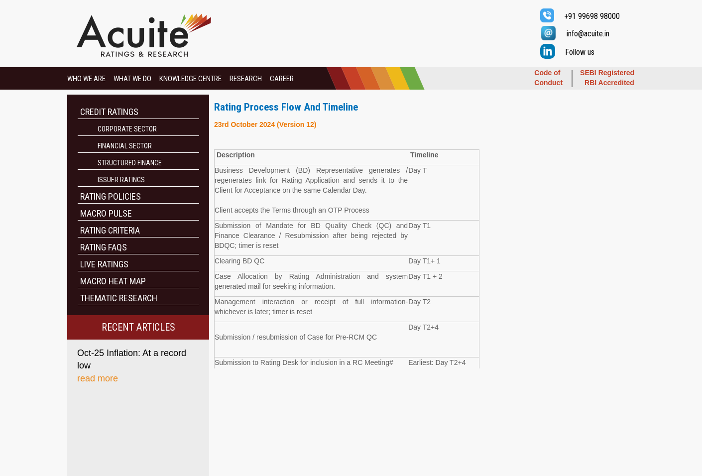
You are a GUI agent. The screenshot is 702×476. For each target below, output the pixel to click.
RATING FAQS (103, 247)
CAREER (282, 78)
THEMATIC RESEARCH (118, 298)
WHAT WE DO (132, 78)
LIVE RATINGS (104, 264)
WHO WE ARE (86, 78)
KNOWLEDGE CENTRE (190, 78)
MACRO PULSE (106, 213)
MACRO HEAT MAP (113, 281)
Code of (547, 73)
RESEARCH (246, 78)
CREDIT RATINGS (109, 112)
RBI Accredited (609, 83)
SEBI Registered (607, 73)
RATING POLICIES (110, 196)
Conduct (548, 83)
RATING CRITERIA (110, 230)
